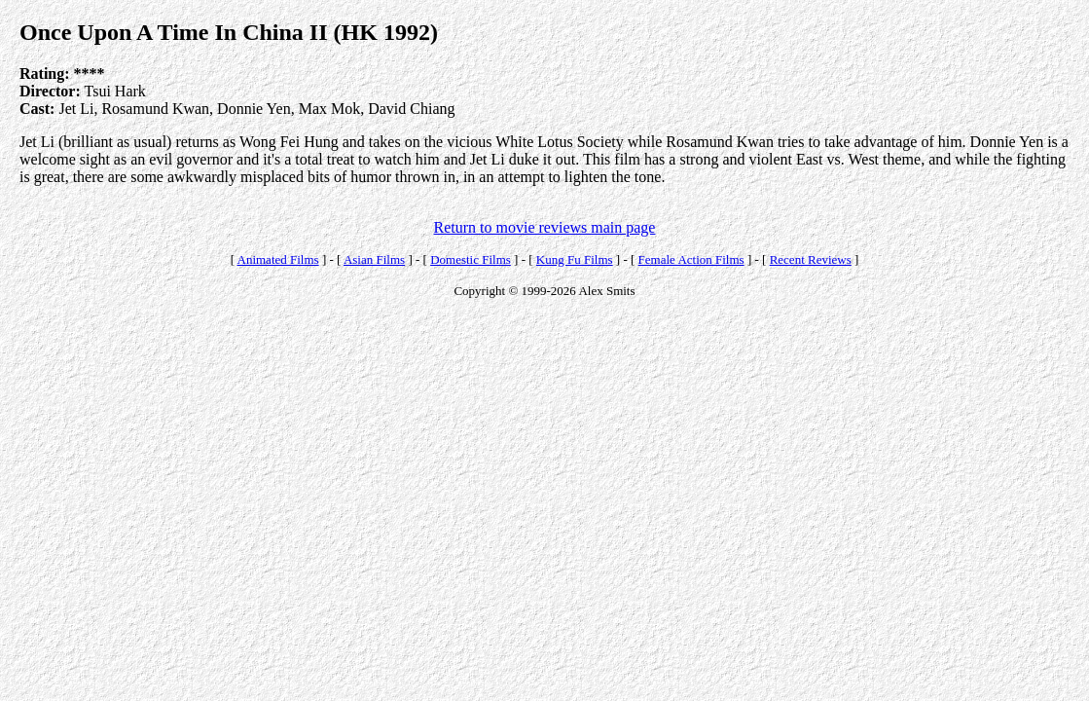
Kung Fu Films (574, 259)
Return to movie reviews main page (545, 227)
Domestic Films (470, 259)
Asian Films (374, 259)
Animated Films (278, 259)
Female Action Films (691, 259)
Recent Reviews (811, 259)
